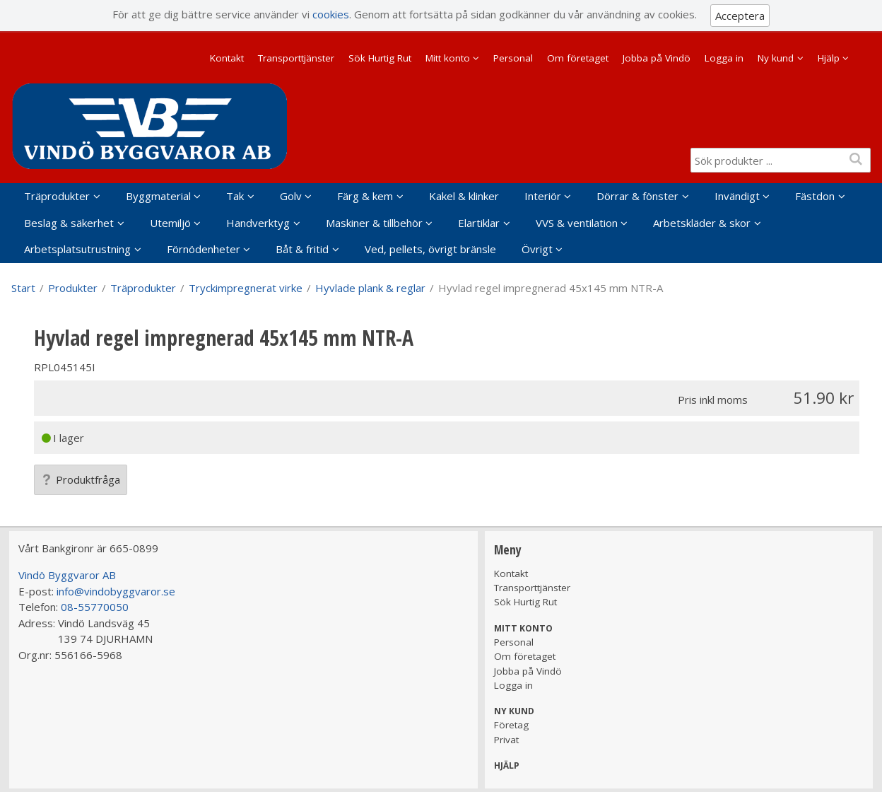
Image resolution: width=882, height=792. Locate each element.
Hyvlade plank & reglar (370, 288)
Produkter (73, 288)
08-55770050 (95, 607)
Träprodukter (57, 196)
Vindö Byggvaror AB (67, 575)
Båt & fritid (302, 249)
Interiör (542, 196)
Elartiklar (479, 223)
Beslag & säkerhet (69, 223)
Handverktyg (258, 223)
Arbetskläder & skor (702, 223)
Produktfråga (80, 479)
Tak (235, 196)
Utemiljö (170, 223)
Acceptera (740, 15)
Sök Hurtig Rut (379, 58)
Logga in (724, 58)
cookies (330, 14)
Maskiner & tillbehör (374, 223)
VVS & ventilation (577, 223)
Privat (506, 739)
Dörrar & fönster (637, 196)
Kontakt (227, 58)
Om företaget (577, 58)
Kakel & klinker (464, 196)
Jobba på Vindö (656, 58)
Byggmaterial (158, 196)
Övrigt (537, 249)
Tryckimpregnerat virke (245, 288)
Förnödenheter (203, 249)
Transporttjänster (296, 58)
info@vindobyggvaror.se (116, 591)
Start (23, 288)
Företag (511, 724)
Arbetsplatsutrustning (77, 249)
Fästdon (815, 196)
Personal (513, 58)
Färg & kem (365, 196)
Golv (291, 196)
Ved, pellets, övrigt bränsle (430, 249)
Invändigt (737, 196)
